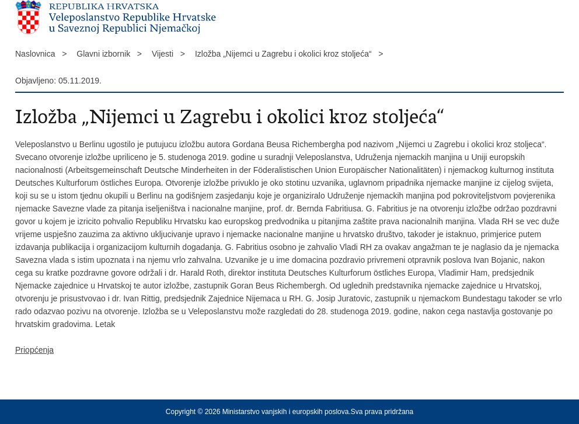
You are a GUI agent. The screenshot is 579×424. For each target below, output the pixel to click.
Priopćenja (34, 350)
